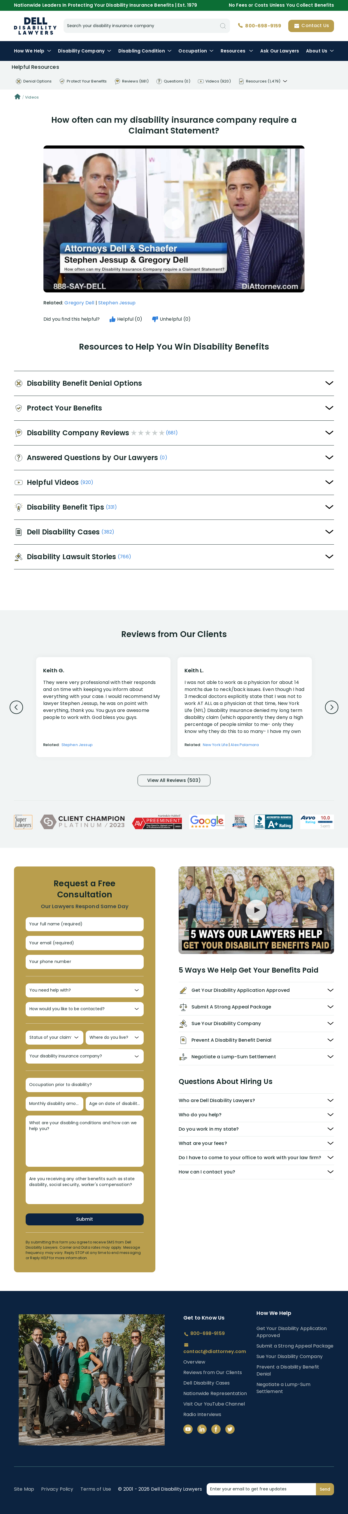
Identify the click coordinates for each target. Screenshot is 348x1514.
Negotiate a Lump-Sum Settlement (283, 1388)
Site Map (24, 1489)
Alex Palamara (245, 745)
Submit (84, 1219)
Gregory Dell (79, 302)
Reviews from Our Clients (212, 1372)
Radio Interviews (202, 1414)
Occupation (196, 51)
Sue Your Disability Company (289, 1356)
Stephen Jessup (117, 302)
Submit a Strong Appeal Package (295, 1346)
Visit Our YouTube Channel (214, 1404)
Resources (237, 51)
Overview (194, 1362)
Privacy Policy (57, 1489)
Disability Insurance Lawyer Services (35, 26)
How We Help (32, 51)
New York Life (215, 745)
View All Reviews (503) (174, 780)
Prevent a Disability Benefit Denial (287, 1370)
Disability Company (84, 51)
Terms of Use (95, 1489)
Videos (32, 97)
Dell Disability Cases (206, 1383)
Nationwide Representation (215, 1393)
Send (325, 1489)
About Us (320, 51)
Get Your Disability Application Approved (291, 1332)
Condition (145, 51)
